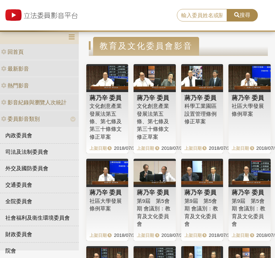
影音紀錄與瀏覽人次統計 (34, 102)
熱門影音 (15, 85)
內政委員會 (18, 135)
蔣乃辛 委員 (106, 98)
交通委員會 (18, 185)
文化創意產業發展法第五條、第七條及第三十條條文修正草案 (106, 121)
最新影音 (15, 69)
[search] (202, 15)
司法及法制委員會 (26, 152)
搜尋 (242, 15)
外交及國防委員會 (26, 168)
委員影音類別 (20, 119)
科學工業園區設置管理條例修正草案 (200, 113)
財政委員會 (18, 234)
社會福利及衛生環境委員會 (37, 218)
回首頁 (12, 52)
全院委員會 (18, 201)
